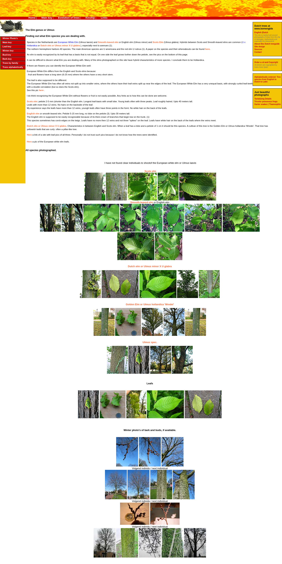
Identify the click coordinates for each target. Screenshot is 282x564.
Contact (258, 52)
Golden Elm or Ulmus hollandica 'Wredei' (150, 304)
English (258, 32)
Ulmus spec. (150, 342)
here (41, 90)
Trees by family (10, 63)
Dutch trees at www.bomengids (263, 27)
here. (207, 49)
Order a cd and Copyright (266, 62)
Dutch (265, 32)
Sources (258, 49)
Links (104, 17)
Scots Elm (158, 42)
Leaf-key (7, 46)
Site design (259, 47)
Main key (46, 17)
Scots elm (32, 101)
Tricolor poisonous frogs (265, 101)
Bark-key (7, 59)
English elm (33, 113)
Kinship (90, 17)
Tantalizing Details (262, 99)
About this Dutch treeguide (266, 44)
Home (31, 17)
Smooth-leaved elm (108, 42)
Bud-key (7, 55)
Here (29, 135)
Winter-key (8, 50)
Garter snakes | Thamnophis (267, 104)
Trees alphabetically (13, 67)
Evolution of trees (69, 17)
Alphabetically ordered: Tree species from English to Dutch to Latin (267, 79)
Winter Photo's (10, 38)
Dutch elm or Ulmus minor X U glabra (60, 45)
